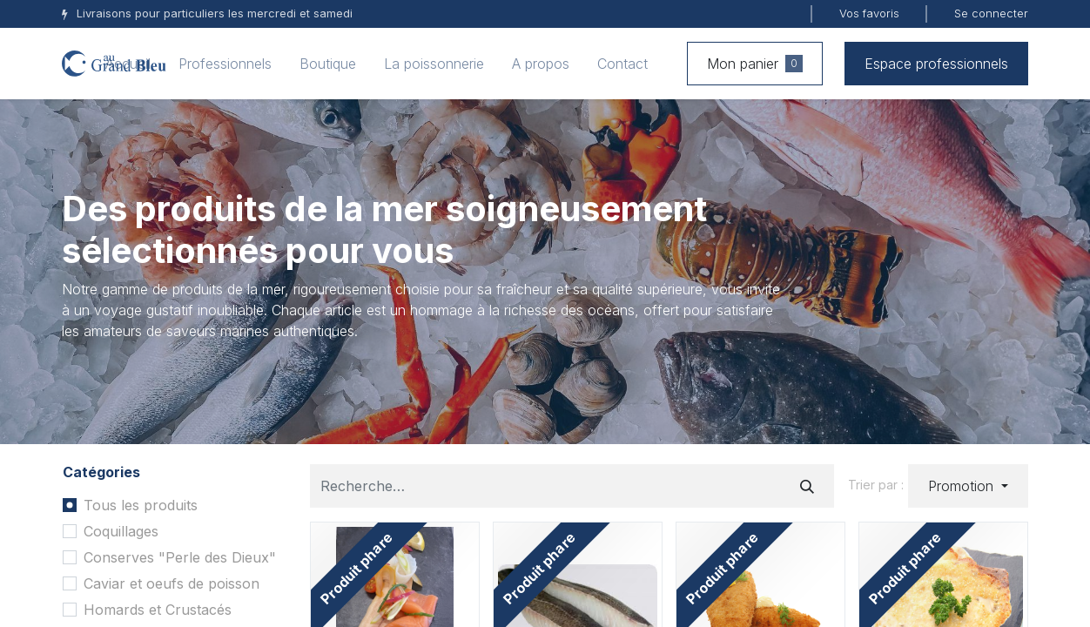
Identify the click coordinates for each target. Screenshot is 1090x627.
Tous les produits (141, 505)
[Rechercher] (807, 486)
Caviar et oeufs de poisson (171, 583)
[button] (968, 486)
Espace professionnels (936, 63)
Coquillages (121, 531)
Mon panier (755, 63)
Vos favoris (869, 13)
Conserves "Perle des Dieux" (180, 557)
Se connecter (991, 13)
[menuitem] (128, 63)
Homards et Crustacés (158, 609)
